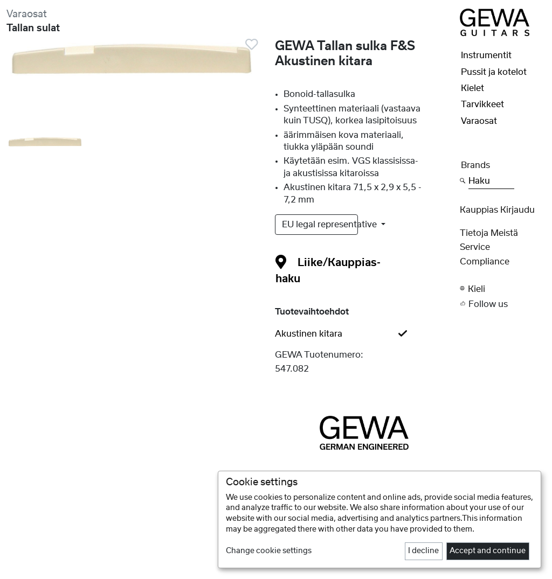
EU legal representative (320, 224)
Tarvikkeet (482, 104)
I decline (423, 551)
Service (475, 247)
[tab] (364, 334)
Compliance (484, 261)
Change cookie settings (269, 551)
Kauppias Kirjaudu (497, 210)
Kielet (472, 88)
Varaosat (26, 14)
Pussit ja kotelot (494, 72)
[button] (503, 289)
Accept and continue (488, 551)
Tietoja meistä (489, 233)
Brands (475, 165)
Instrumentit (486, 55)
